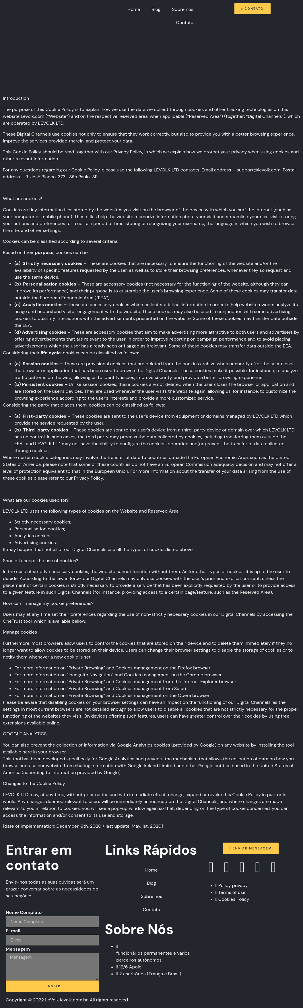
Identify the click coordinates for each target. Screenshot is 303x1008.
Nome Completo (24, 912)
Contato (184, 22)
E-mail (13, 931)
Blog (156, 9)
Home (133, 9)
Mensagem (18, 949)
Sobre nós (182, 9)
